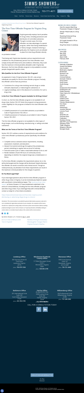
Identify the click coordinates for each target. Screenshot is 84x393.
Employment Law (65, 89)
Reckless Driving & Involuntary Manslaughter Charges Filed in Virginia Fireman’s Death (37, 222)
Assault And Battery (66, 66)
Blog (58, 16)
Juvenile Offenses (65, 109)
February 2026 (64, 58)
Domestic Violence (65, 79)
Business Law (64, 73)
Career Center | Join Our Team (48, 16)
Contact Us (63, 16)
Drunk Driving (64, 84)
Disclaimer (42, 381)
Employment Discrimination (68, 88)
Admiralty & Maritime (66, 64)
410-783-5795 (21, 325)
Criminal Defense (65, 77)
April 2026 (63, 55)
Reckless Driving (65, 120)
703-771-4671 (48, 11)
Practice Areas (29, 16)
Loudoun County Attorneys (8, 23)
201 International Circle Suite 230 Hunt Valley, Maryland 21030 (19, 320)
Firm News (63, 104)
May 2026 (63, 53)
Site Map (42, 379)
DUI (61, 86)
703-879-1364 (21, 291)
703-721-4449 (66, 291)
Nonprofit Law (64, 114)
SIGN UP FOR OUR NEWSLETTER (42, 375)
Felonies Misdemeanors (67, 102)
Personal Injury (64, 116)
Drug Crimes (22, 23)
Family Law (63, 97)
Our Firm (21, 16)
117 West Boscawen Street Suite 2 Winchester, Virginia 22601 (42, 287)
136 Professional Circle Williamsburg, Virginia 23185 (64, 319)
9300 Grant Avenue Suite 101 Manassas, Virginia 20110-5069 (65, 286)
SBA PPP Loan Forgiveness (68, 122)
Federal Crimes (64, 100)
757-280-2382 (66, 323)
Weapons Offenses (66, 127)
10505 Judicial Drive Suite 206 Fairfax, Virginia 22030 (42, 320)
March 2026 (63, 57)
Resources (36, 16)
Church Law (63, 75)
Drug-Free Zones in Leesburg (69, 45)
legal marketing (48, 389)
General (62, 105)
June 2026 (63, 51)
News (61, 113)
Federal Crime (64, 98)
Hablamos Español (65, 11)
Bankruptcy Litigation (66, 70)
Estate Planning (65, 91)
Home (16, 16)
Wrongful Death (64, 129)
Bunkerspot (63, 71)
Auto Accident (64, 68)
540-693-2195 (43, 293)
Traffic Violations (65, 125)
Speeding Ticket (65, 123)
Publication (63, 118)
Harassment (63, 107)
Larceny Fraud (64, 111)
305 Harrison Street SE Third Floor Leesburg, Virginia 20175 (19, 286)
